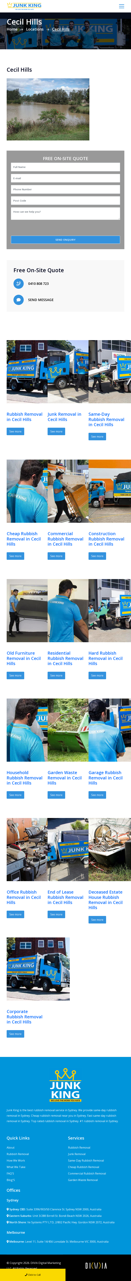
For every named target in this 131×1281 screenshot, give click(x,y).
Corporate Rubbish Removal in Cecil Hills (24, 1016)
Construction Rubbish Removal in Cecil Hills (106, 539)
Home (12, 29)
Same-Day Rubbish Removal (86, 1160)
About (10, 1147)
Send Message (98, 1274)
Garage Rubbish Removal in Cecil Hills (106, 778)
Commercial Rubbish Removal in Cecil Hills (65, 539)
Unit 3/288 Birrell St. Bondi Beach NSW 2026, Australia (54, 1216)
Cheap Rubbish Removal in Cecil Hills (24, 539)
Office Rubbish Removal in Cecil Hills (24, 897)
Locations (35, 29)
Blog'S (11, 1180)
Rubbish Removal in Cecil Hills (24, 416)
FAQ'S (10, 1173)
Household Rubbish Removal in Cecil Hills (24, 778)
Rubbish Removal (18, 1154)
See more (15, 431)
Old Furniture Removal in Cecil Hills (24, 658)
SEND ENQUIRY (65, 239)
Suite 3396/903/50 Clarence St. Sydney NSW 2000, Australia (54, 1209)
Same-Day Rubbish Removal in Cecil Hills (106, 419)
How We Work (16, 1160)
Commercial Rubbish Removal (87, 1173)
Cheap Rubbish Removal (83, 1167)
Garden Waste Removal (83, 1180)
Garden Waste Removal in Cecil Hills (65, 778)
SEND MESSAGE (41, 299)
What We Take (16, 1167)
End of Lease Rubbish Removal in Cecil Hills (65, 897)
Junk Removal (76, 1154)
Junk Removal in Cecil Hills (64, 416)
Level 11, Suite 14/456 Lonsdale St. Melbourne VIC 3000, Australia (57, 1241)
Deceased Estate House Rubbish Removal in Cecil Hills (106, 899)
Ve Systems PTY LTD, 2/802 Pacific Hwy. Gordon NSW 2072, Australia (60, 1222)
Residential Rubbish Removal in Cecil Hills (65, 658)
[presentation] (39, 229)
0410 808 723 (38, 283)
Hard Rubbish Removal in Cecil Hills (106, 658)
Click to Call (33, 1274)
